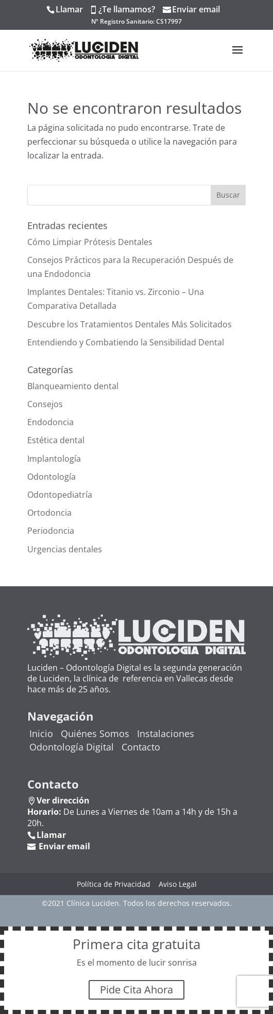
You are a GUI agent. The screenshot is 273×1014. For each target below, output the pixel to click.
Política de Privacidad (113, 884)
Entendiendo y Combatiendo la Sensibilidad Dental (125, 342)
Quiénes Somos (95, 733)
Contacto (141, 747)
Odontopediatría (59, 494)
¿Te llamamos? (126, 9)
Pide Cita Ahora (136, 989)
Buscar (228, 195)
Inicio (41, 733)
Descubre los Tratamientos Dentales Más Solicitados (129, 324)
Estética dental (55, 440)
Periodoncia (50, 530)
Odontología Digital (71, 747)
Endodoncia (50, 422)
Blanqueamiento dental (72, 386)
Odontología (51, 476)
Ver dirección (63, 800)
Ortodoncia (49, 512)
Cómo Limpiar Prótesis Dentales (89, 242)
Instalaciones (165, 733)
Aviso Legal (178, 884)
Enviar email (196, 9)
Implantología (54, 458)
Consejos (45, 404)
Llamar (69, 9)
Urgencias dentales (64, 549)
